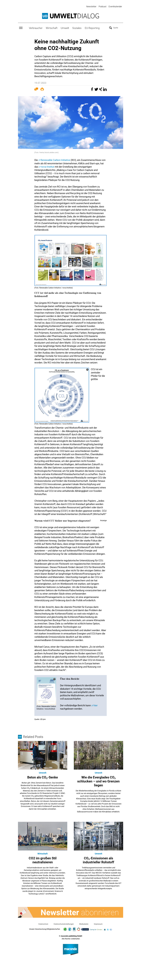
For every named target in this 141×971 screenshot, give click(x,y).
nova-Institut (47, 166)
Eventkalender (115, 6)
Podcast (102, 6)
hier (96, 705)
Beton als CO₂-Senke (42, 777)
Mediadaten (83, 924)
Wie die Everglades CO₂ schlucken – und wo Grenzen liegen (98, 781)
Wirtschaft (51, 27)
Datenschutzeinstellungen (64, 924)
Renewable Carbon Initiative (55, 159)
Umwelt (65, 27)
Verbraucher (36, 27)
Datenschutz (43, 924)
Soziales (77, 27)
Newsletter (91, 6)
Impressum (98, 924)
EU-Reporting (92, 27)
